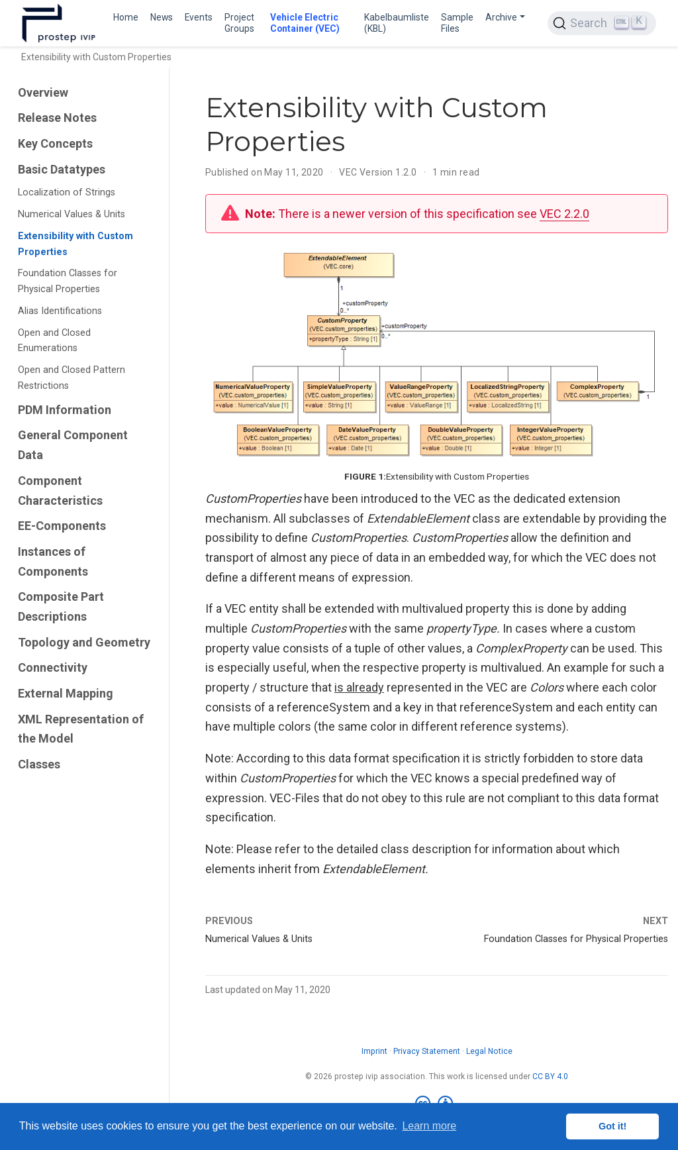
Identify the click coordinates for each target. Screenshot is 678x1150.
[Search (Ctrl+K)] (602, 23)
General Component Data (73, 445)
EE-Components (62, 526)
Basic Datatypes (61, 169)
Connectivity (52, 667)
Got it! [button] (612, 1126)
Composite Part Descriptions (61, 606)
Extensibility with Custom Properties (75, 244)
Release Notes (57, 118)
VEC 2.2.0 (564, 214)
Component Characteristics (60, 490)
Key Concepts (55, 143)
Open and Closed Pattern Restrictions (71, 378)
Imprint (374, 1051)
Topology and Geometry (84, 642)
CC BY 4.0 (550, 1076)
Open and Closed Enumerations (54, 340)
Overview (43, 92)
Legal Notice (489, 1051)
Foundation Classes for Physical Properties (67, 281)
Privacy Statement (426, 1051)
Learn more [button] (429, 1125)
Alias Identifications (60, 311)
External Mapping (65, 693)
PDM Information (64, 410)
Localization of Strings (66, 192)
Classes (39, 764)
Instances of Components (53, 561)
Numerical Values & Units (71, 214)
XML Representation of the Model (81, 729)
